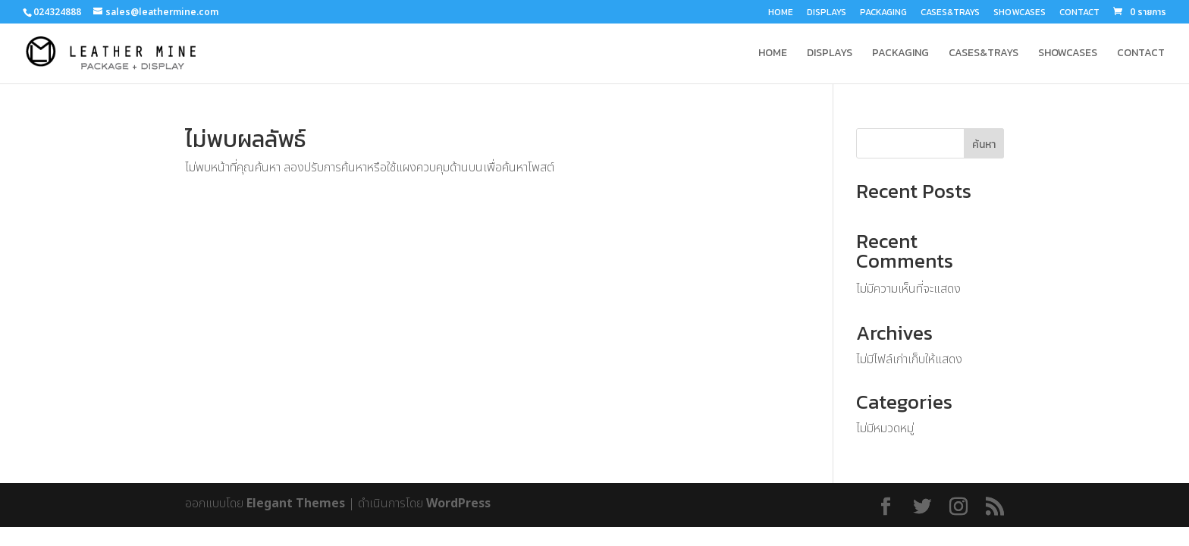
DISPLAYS (826, 13)
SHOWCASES (1019, 13)
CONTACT (1079, 13)
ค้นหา (984, 144)
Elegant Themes (295, 503)
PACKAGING (883, 13)
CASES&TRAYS (950, 13)
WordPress (458, 503)
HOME (780, 13)
